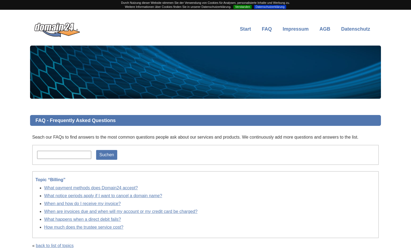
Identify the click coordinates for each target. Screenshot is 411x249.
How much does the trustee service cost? (83, 227)
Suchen (106, 154)
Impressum (296, 29)
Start (245, 29)
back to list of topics (55, 245)
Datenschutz (355, 29)
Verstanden (242, 6)
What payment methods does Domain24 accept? (91, 188)
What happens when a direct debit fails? (82, 219)
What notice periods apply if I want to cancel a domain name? (103, 195)
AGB (324, 29)
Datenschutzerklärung (270, 6)
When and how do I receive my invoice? (82, 203)
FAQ (267, 29)
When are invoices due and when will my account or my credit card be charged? (121, 211)
